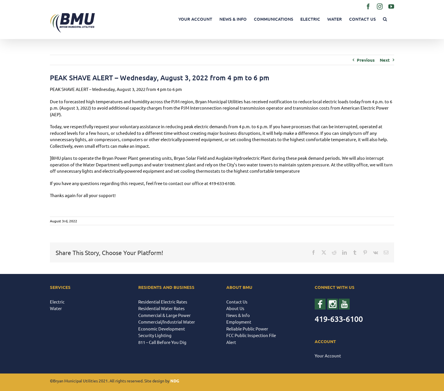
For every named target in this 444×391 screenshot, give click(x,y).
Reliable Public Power (247, 328)
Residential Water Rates (161, 308)
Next (385, 60)
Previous (366, 60)
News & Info (238, 315)
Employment (238, 321)
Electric (57, 301)
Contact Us (237, 301)
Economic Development (161, 328)
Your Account (328, 355)
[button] (385, 19)
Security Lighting (155, 335)
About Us (235, 308)
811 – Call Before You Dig (162, 342)
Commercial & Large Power (164, 315)
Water (56, 308)
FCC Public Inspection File (251, 335)
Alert (231, 342)
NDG (174, 380)
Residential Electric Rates (162, 301)
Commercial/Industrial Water (166, 321)
